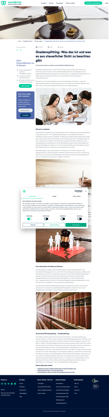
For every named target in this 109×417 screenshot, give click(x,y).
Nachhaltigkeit (23, 393)
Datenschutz (23, 390)
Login (106, 3)
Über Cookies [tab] (77, 196)
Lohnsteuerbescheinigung (62, 390)
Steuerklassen (59, 383)
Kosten (51, 3)
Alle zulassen (75, 224)
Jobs (75, 393)
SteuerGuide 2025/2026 (44, 386)
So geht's (43, 3)
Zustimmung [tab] (32, 196)
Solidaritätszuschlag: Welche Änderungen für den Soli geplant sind (57, 368)
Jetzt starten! (25, 86)
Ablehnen (33, 224)
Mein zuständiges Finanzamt (45, 390)
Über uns (76, 383)
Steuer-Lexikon (70, 3)
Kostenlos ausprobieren (93, 3)
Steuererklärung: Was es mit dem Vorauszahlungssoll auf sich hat (56, 372)
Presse (76, 386)
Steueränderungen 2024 (62, 393)
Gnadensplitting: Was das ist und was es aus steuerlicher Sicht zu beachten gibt (65, 41)
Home (19, 41)
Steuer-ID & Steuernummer (63, 386)
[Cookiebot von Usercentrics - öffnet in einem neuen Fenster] (75, 191)
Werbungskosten (60, 400)
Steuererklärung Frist (61, 403)
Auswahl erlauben (54, 224)
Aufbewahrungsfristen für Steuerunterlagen (50, 370)
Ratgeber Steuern (27, 41)
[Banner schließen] (85, 191)
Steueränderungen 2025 (62, 396)
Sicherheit (22, 386)
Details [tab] (54, 196)
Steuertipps (59, 3)
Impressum (76, 390)
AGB (21, 396)
